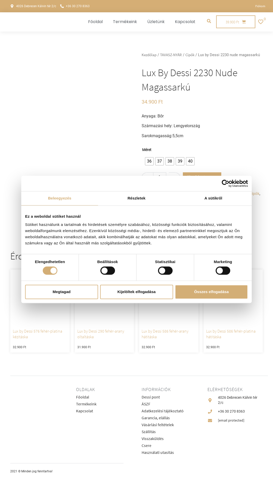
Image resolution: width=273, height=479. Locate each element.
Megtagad (61, 292)
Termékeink (125, 22)
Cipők (189, 55)
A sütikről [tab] (213, 198)
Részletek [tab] (136, 198)
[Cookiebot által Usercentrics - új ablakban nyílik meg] (225, 183)
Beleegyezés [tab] (59, 198)
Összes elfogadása (211, 292)
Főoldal (95, 22)
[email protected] (231, 420)
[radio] (149, 161)
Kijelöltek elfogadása (136, 292)
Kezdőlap (149, 55)
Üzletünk (156, 22)
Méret (146, 150)
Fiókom (260, 6)
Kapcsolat (185, 22)
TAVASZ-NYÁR (171, 55)
